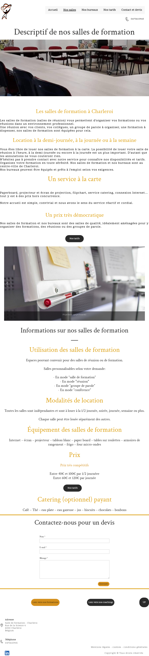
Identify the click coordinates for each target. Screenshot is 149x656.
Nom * (42, 536)
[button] (7, 283)
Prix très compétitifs (74, 465)
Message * (44, 558)
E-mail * (43, 547)
